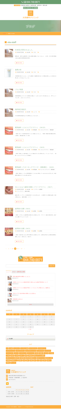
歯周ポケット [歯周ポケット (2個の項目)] (14, 371)
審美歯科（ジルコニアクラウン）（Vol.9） (37, 151)
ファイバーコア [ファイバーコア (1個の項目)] (10, 364)
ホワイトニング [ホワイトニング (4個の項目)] (31, 364)
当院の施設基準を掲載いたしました (21, 287)
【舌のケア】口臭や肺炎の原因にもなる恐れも (24, 304)
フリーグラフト (27, 202)
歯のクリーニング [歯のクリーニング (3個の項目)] (40, 369)
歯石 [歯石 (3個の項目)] (28, 371)
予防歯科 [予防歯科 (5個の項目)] (41, 364)
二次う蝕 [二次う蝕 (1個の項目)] (46, 364)
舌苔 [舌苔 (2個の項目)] (41, 371)
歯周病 (47, 200)
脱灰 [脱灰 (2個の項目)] (35, 371)
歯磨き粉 (25, 70)
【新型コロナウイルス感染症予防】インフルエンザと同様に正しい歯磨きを (31, 299)
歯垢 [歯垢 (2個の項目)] (24, 371)
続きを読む (26, 62)
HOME (4, 33)
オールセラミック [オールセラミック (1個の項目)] (41, 359)
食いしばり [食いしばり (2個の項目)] (13, 374)
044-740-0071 (12, 391)
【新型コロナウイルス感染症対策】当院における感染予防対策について (30, 293)
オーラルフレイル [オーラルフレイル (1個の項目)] (33, 359)
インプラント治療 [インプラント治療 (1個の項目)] (24, 359)
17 (21, 260)
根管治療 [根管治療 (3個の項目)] (28, 369)
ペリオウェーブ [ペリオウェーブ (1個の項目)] (23, 364)
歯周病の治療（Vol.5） (30, 240)
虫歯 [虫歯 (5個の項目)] (44, 371)
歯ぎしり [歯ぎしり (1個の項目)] (33, 369)
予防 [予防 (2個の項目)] (36, 364)
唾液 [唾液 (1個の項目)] (26, 366)
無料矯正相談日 (27, 109)
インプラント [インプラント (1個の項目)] (16, 359)
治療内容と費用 (21, 283)
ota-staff (35, 52)
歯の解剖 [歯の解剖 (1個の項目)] (8, 371)
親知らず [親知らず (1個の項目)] (49, 371)
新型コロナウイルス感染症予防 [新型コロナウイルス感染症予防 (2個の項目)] (13, 369)
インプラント (42, 200)
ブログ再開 (26, 89)
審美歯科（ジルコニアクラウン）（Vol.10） (37, 129)
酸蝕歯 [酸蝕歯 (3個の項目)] (8, 374)
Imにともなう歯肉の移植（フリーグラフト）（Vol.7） (39, 197)
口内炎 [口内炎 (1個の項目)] (16, 366)
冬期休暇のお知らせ (18, 310)
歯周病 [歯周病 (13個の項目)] (20, 371)
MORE (30, 315)
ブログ (41, 52)
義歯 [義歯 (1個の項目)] (31, 371)
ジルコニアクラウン (28, 133)
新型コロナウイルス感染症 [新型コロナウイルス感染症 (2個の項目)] (39, 366)
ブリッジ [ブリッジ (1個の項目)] (16, 364)
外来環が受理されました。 (31, 50)
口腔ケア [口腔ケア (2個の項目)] (21, 366)
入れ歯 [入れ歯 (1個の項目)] (8, 366)
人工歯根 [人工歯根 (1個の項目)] (51, 364)
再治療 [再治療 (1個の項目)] (12, 366)
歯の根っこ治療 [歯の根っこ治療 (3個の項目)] (49, 369)
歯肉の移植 (33, 202)
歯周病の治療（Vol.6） (30, 220)
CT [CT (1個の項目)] (7, 359)
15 (18, 260)
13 (12, 260)
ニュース (42, 111)
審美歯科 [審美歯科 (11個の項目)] (30, 366)
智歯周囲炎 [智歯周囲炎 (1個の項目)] (23, 369)
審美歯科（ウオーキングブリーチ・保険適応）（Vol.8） (39, 173)
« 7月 (30, 340)
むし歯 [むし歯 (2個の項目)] (11, 359)
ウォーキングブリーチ (28, 178)
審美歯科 (42, 131)
